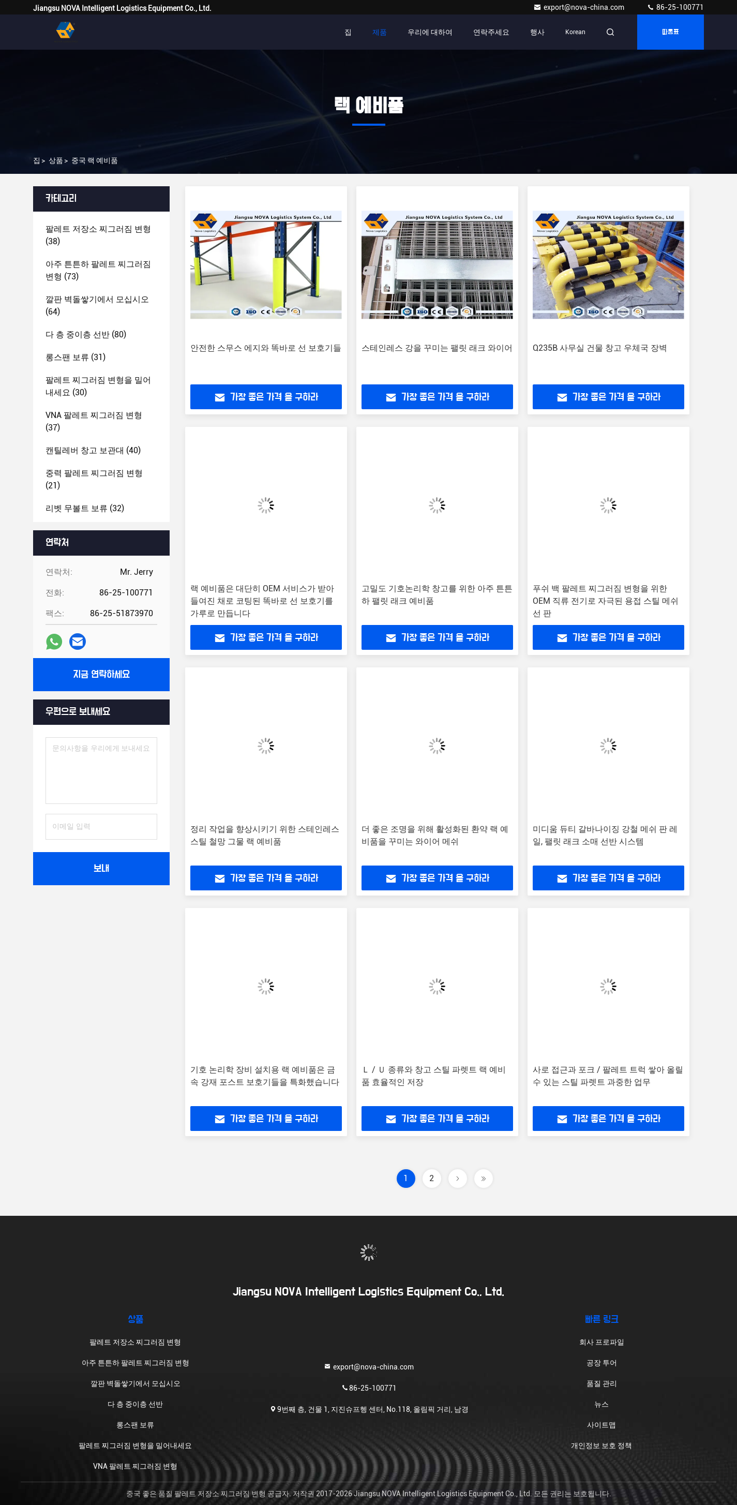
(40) (93, 450)
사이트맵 (601, 1425)
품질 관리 (601, 1383)
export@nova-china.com (579, 7)
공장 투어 (601, 1363)
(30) (98, 386)
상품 (56, 160)
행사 (537, 32)
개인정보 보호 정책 (601, 1445)
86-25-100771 (675, 7)
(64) (97, 305)
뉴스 (601, 1404)
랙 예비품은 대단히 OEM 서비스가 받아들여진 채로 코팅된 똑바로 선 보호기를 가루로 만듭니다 (262, 601)
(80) (86, 334)
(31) (76, 357)
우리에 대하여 (430, 32)
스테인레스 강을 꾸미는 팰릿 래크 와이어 (437, 348)
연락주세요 (491, 32)
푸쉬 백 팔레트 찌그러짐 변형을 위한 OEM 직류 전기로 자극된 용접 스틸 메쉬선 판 (606, 601)
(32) (85, 508)
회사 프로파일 (601, 1342)
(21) (94, 479)
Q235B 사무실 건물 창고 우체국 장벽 (600, 348)
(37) (94, 421)
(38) (98, 235)
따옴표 (670, 32)
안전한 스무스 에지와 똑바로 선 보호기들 (265, 348)
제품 (379, 32)
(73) (98, 270)
